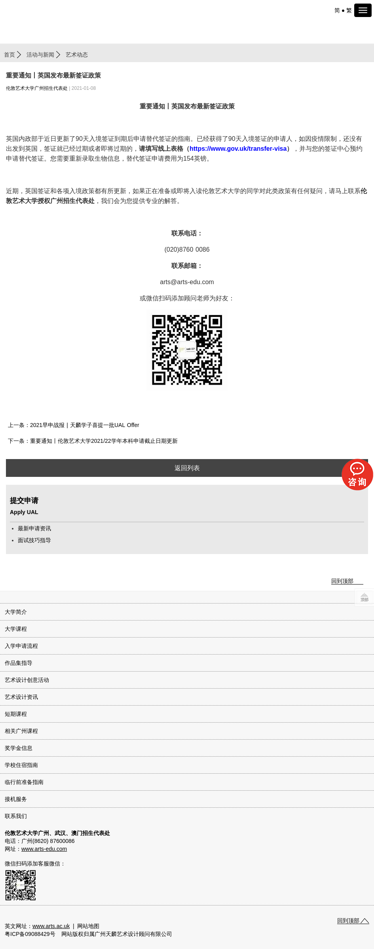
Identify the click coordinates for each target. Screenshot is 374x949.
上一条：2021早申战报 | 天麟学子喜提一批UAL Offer (73, 425)
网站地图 (88, 926)
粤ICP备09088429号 (30, 934)
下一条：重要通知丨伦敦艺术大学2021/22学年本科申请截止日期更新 (93, 441)
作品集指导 (18, 663)
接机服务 (16, 799)
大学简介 (16, 612)
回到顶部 (342, 581)
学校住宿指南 (21, 765)
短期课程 (16, 714)
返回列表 (187, 468)
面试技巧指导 (34, 540)
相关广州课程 (21, 731)
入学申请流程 (21, 646)
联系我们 (16, 816)
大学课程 (16, 629)
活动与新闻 (40, 54)
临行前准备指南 (24, 782)
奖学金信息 (18, 748)
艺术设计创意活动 (27, 680)
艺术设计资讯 (21, 697)
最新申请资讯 (34, 528)
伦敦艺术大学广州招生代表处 (37, 88)
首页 (9, 54)
